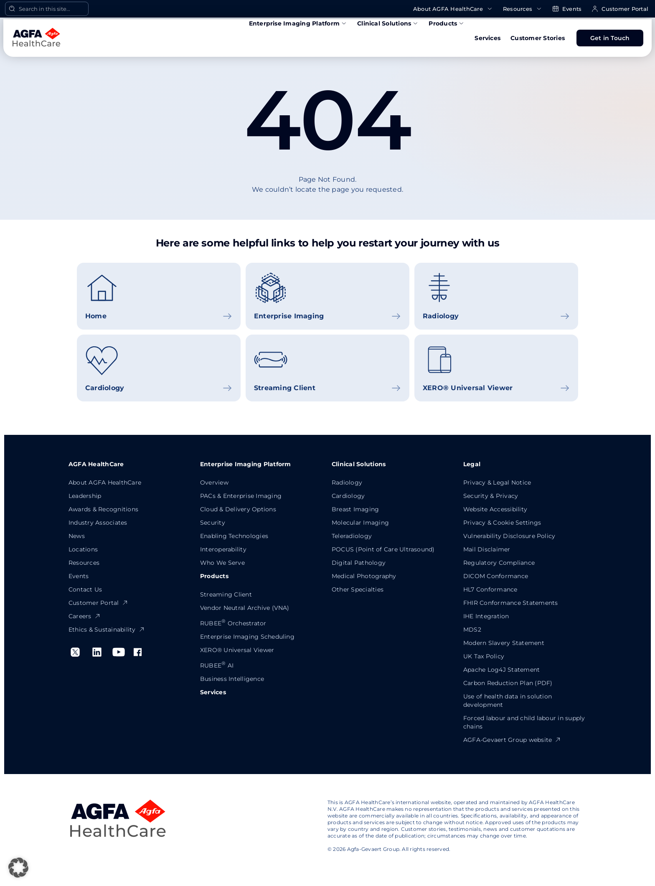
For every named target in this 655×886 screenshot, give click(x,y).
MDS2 (472, 629)
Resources (522, 9)
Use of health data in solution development (507, 700)
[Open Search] (47, 9)
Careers (85, 616)
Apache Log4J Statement (501, 669)
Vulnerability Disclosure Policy (509, 536)
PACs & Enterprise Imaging (241, 496)
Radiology (347, 482)
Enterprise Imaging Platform (298, 23)
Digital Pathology (359, 562)
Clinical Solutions (388, 23)
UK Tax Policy (483, 656)
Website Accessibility (495, 509)
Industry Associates (98, 522)
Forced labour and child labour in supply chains (524, 722)
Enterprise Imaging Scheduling (247, 636)
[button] (18, 867)
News (77, 536)
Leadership (85, 496)
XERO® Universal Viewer (237, 650)
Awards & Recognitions (103, 509)
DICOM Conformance (495, 576)
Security (212, 522)
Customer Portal (620, 9)
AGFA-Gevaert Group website (512, 740)
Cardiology (348, 496)
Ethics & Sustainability (107, 629)
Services (487, 38)
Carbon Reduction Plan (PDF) (507, 683)
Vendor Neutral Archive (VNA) (244, 608)
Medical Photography (364, 576)
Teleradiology (352, 536)
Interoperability (223, 549)
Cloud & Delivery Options (238, 509)
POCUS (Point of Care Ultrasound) (383, 549)
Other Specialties (357, 589)
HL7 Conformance (490, 589)
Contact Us (85, 589)
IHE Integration (486, 616)
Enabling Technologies (234, 536)
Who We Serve (222, 562)
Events (566, 9)
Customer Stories (537, 38)
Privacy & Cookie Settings (502, 522)
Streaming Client (226, 594)
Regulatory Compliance (499, 562)
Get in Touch (610, 38)
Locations (83, 549)
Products (447, 23)
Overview (214, 482)
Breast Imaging (355, 509)
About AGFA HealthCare (453, 9)
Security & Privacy (490, 496)
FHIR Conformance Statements (510, 603)
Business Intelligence (232, 679)
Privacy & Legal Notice (497, 482)
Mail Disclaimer (486, 549)
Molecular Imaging (360, 522)
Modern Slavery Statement (503, 643)
